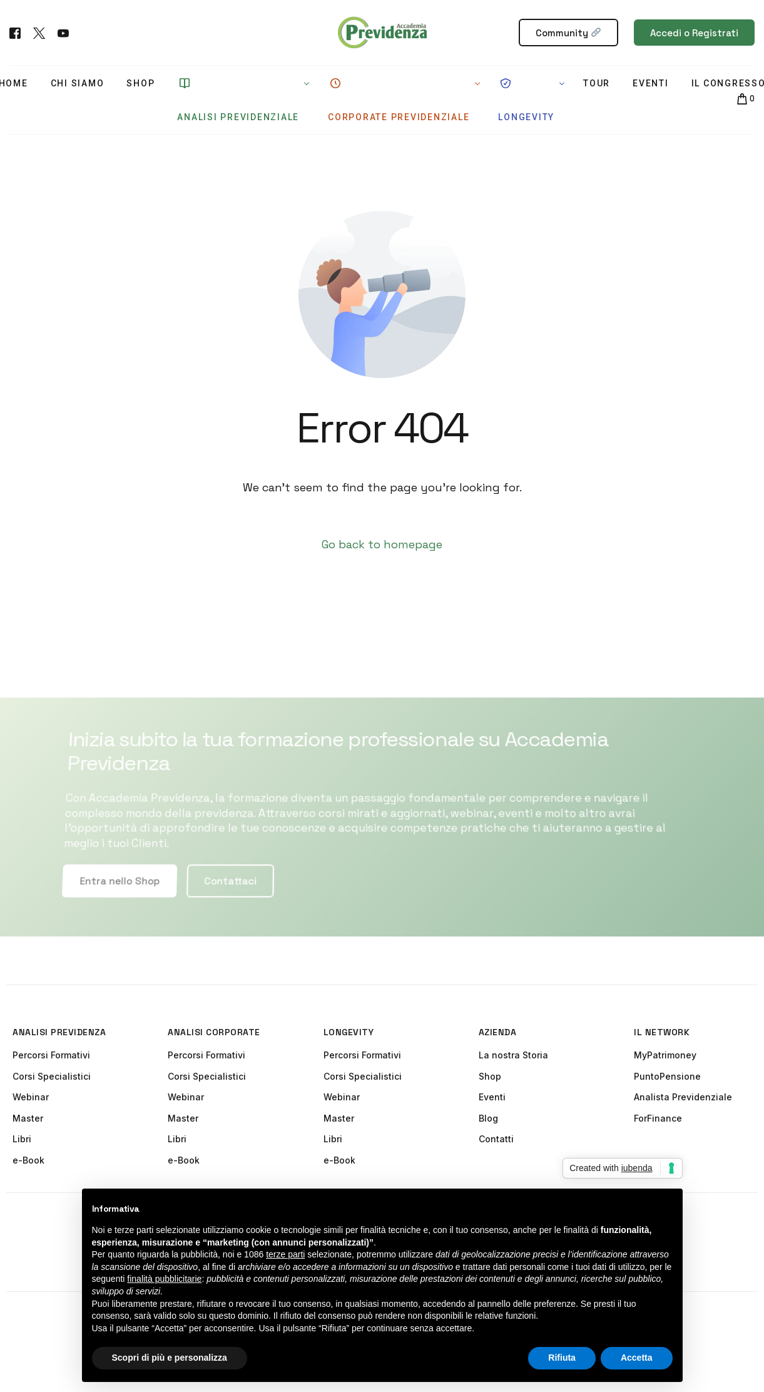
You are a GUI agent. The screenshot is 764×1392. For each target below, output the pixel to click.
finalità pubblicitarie (164, 1279)
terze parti (285, 1254)
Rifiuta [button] (562, 1358)
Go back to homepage (382, 544)
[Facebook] (15, 31)
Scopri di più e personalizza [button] (169, 1358)
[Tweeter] (39, 31)
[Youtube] (63, 31)
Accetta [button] (637, 1358)
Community (568, 33)
